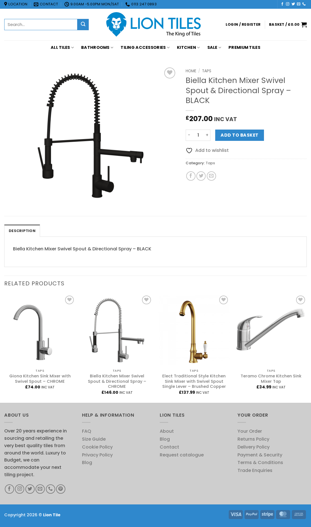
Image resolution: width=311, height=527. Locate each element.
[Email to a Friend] (211, 176)
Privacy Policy (97, 455)
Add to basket (239, 135)
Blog (87, 462)
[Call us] (304, 4)
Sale (214, 47)
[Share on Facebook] (191, 176)
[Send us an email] (298, 4)
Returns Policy (253, 439)
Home (191, 71)
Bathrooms (97, 47)
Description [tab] (22, 230)
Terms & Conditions (260, 462)
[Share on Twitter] (201, 176)
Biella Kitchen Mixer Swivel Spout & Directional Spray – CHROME (117, 381)
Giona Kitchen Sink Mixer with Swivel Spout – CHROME (40, 378)
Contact (169, 447)
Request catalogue (182, 455)
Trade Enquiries (254, 470)
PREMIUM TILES (244, 47)
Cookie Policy (97, 447)
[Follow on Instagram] (287, 4)
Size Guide (94, 439)
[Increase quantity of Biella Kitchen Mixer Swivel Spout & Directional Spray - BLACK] (207, 135)
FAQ (86, 431)
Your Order (249, 431)
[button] (243, 24)
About (167, 431)
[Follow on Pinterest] (60, 489)
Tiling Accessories (145, 47)
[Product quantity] (198, 135)
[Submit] (83, 24)
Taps (206, 71)
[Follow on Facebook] (282, 4)
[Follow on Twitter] (293, 4)
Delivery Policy (253, 447)
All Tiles (62, 47)
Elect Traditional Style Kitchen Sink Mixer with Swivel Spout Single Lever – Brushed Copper (194, 381)
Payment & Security (259, 455)
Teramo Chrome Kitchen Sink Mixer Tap (271, 378)
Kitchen (188, 47)
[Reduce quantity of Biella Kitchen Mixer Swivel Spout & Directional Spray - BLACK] (189, 135)
